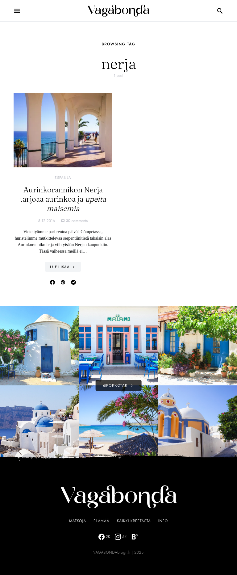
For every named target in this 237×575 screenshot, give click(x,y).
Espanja (63, 177)
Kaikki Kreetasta (134, 521)
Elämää (102, 521)
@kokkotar (115, 385)
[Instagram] (121, 537)
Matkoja (77, 521)
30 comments (77, 221)
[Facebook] (104, 537)
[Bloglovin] (134, 537)
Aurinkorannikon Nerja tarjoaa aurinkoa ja (63, 199)
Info (163, 521)
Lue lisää (59, 267)
